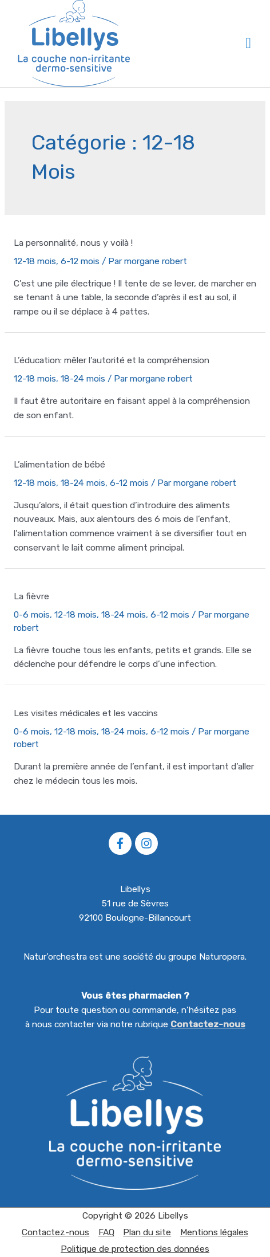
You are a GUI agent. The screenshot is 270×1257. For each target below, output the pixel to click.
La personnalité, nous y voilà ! (73, 243)
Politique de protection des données (135, 1249)
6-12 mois (80, 261)
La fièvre (31, 596)
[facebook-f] (122, 843)
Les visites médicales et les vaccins (86, 713)
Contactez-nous (207, 1024)
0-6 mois (32, 615)
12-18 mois (35, 261)
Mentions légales (214, 1232)
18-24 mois (83, 379)
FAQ (106, 1232)
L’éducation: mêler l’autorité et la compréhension (111, 360)
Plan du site (147, 1232)
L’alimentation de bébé (59, 464)
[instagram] (148, 843)
